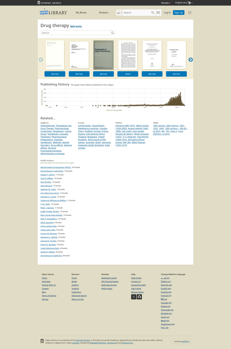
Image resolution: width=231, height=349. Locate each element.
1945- (161, 128)
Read (127, 74)
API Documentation (110, 281)
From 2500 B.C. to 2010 (168, 132)
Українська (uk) (168, 324)
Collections (76, 292)
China (81, 131)
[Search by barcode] (158, 12)
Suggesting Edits (138, 285)
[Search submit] (152, 12)
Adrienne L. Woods (49, 237)
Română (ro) (166, 313)
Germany (106, 142)
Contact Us (136, 281)
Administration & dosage (53, 153)
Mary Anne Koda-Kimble (51, 215)
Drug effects (57, 145)
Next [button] (191, 63)
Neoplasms (58, 131)
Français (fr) (166, 295)
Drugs (43, 134)
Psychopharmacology (51, 150)
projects (75, 342)
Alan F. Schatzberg (49, 218)
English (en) (166, 288)
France (105, 131)
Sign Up (178, 12)
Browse (101, 12)
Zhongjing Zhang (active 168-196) (130, 141)
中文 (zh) (164, 327)
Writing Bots (106, 288)
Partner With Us (49, 285)
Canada (103, 128)
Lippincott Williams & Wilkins (53, 200)
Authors (75, 285)
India (107, 145)
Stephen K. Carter (48, 196)
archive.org (112, 342)
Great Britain (98, 125)
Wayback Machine (98, 342)
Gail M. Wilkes (47, 178)
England (89, 131)
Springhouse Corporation (52, 171)
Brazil (98, 142)
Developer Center (109, 278)
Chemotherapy (48, 125)
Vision (44, 278)
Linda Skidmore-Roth (50, 248)
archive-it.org (127, 342)
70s (167, 131)
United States (84, 125)
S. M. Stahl (45, 204)
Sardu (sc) (165, 317)
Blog (44, 292)
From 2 (173, 131)
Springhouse (46, 185)
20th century (172, 125)
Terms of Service (49, 295)
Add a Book (136, 288)
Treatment (46, 136)
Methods (57, 142)
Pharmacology (62, 128)
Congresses (46, 131)
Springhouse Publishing (51, 255)
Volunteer (46, 281)
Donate (166, 2)
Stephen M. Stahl (48, 189)
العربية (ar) (165, 278)
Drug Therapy (47, 128)
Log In (167, 12)
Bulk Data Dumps (109, 285)
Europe (97, 131)
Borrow (54, 74)
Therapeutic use (63, 125)
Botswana (92, 136)
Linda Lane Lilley (48, 229)
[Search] (136, 12)
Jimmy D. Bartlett (48, 244)
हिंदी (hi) (164, 299)
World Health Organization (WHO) (56, 167)
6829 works (76, 26)
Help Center (136, 278)
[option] (55, 58)
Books (74, 281)
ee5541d (185, 341)
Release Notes (137, 292)
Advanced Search (79, 295)
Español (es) (166, 292)
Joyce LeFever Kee (48, 226)
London (81, 148)
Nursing (52, 148)
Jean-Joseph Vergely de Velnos (130, 132)
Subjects (75, 288)
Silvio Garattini (47, 222)
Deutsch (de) (166, 285)
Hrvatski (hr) (166, 302)
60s (163, 131)
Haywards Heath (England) (91, 145)
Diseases (58, 139)
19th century (159, 125)
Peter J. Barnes (47, 207)
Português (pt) (167, 310)
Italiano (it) (165, 306)
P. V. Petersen (129, 136)
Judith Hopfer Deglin (50, 211)
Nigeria (81, 134)
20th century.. (172, 128)
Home (74, 278)
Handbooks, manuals (57, 134)
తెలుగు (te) (165, 320)
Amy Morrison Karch (50, 193)
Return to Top (78, 299)
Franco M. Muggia (49, 233)
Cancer (68, 131)
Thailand (82, 136)
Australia (90, 142)
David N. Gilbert (48, 252)
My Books (81, 12)
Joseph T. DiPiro (48, 174)
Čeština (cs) (166, 281)
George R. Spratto (48, 241)
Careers (45, 288)
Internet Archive (83, 340)
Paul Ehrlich (46, 182)
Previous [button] (40, 63)
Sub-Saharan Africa (95, 134)
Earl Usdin (127, 131)
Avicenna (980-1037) (125, 125)
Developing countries (88, 128)
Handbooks (46, 142)
